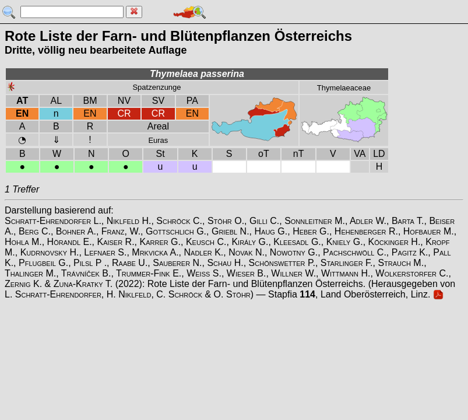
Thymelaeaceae (344, 87)
